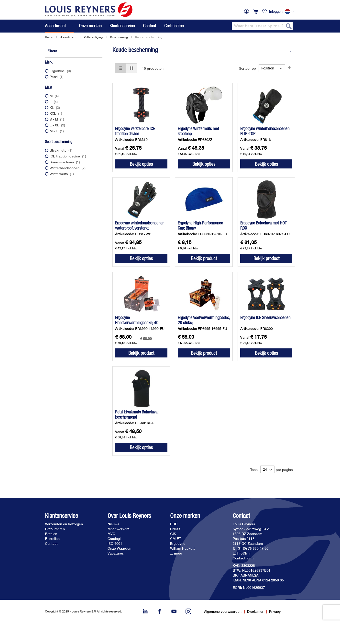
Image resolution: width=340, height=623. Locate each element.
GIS (173, 534)
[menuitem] (59, 26)
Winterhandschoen (68, 168)
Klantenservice (122, 25)
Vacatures (116, 553)
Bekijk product (204, 258)
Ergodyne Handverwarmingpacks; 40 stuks (136, 322)
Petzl (57, 77)
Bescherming (119, 37)
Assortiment (68, 37)
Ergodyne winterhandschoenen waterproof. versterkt (139, 225)
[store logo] (88, 9)
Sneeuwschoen (65, 162)
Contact (149, 25)
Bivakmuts (62, 150)
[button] (290, 11)
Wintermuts (62, 174)
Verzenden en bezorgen (64, 524)
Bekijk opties (141, 164)
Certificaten (174, 25)
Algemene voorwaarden (222, 611)
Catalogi (114, 538)
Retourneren (55, 529)
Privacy (275, 611)
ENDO (175, 529)
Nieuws (113, 524)
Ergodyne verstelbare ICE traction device (135, 131)
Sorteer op (247, 68)
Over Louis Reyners (129, 515)
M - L (57, 131)
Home (49, 37)
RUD (173, 524)
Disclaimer (255, 611)
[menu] (76, 26)
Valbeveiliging (93, 37)
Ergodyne (61, 71)
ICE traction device (68, 156)
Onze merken (185, 515)
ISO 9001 (115, 543)
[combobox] (262, 26)
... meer (176, 553)
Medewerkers (118, 529)
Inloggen (276, 11)
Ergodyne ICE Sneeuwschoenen (265, 317)
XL (55, 107)
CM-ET (175, 538)
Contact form (243, 558)
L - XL (58, 125)
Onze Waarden (119, 548)
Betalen (51, 534)
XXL (56, 113)
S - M (57, 119)
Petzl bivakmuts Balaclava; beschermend (136, 414)
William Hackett (182, 548)
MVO (111, 534)
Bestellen (52, 538)
